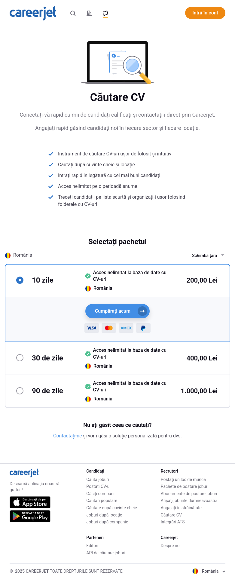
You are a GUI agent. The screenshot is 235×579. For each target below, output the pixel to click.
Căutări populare (101, 500)
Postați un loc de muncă (183, 479)
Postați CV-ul (98, 486)
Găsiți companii (100, 493)
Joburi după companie (107, 521)
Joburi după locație (104, 515)
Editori (92, 545)
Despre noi (171, 545)
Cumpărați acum (121, 311)
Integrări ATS (173, 521)
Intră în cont (205, 13)
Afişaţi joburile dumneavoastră (189, 500)
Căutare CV (171, 515)
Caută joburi (97, 479)
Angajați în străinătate (181, 507)
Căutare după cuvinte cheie (111, 507)
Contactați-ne (68, 436)
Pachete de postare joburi (185, 486)
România (208, 571)
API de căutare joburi (105, 552)
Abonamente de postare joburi (189, 493)
